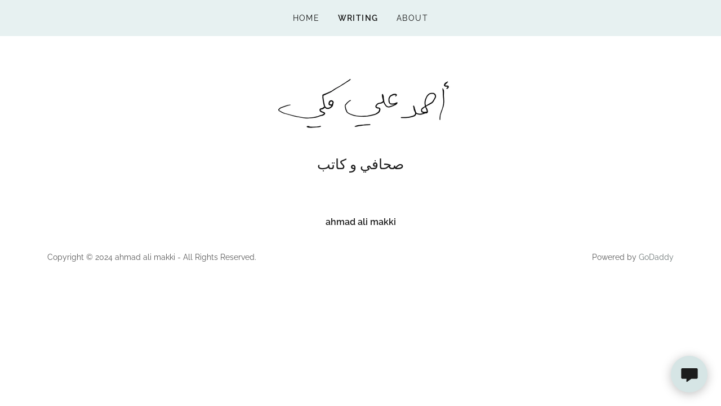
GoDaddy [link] (656, 257)
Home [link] (306, 18)
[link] (360, 103)
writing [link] (358, 18)
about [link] (413, 18)
